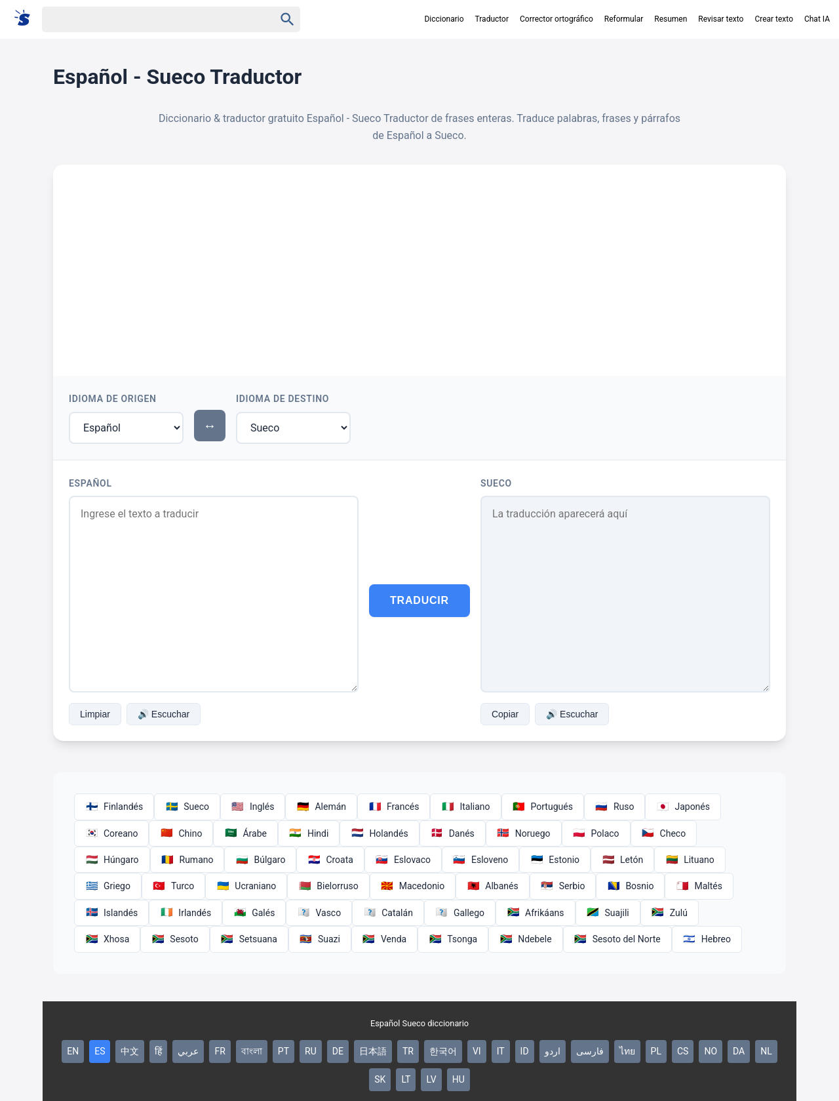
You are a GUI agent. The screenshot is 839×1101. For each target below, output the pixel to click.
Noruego (524, 833)
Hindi (308, 833)
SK (379, 1079)
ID (524, 1051)
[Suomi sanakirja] (26, 19)
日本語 (373, 1051)
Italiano (465, 806)
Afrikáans (535, 913)
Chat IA (817, 19)
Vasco (319, 913)
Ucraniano (246, 886)
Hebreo (707, 939)
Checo (664, 833)
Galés (254, 913)
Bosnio (630, 886)
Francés (393, 806)
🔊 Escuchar (163, 714)
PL (656, 1051)
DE (337, 1051)
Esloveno (480, 859)
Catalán (388, 913)
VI (477, 1051)
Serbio (563, 886)
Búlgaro (260, 859)
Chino (181, 833)
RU (311, 1051)
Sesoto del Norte (617, 939)
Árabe (245, 833)
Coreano (111, 833)
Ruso (614, 806)
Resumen (670, 19)
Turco (173, 886)
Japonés (683, 806)
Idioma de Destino (282, 398)
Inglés (252, 806)
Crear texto (773, 19)
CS (682, 1051)
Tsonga (453, 939)
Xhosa (107, 939)
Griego (107, 886)
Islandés (111, 913)
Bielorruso (328, 886)
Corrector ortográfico (556, 19)
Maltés (699, 886)
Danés (453, 833)
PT (283, 1051)
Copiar (505, 714)
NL (766, 1051)
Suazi (320, 939)
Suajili (608, 913)
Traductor (492, 19)
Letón (622, 859)
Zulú (670, 913)
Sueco (496, 483)
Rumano (187, 859)
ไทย (627, 1051)
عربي (188, 1051)
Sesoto (174, 939)
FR (219, 1051)
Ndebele (525, 939)
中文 (130, 1051)
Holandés (379, 833)
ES (99, 1051)
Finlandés (114, 806)
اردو (552, 1051)
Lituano (689, 859)
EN (73, 1051)
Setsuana (249, 939)
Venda (384, 939)
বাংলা (251, 1051)
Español (90, 483)
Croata (330, 859)
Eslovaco (403, 859)
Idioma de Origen (113, 398)
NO (710, 1051)
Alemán (321, 806)
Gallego (459, 913)
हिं (158, 1051)
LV (431, 1079)
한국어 (443, 1051)
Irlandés (185, 913)
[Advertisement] (419, 263)
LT (405, 1079)
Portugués (543, 806)
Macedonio (413, 886)
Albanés (492, 886)
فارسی (590, 1051)
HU (458, 1079)
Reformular (624, 19)
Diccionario (443, 19)
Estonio (554, 859)
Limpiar (95, 714)
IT (501, 1051)
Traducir (419, 600)
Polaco (596, 833)
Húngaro (112, 859)
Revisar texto (720, 19)
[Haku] (147, 19)
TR (408, 1051)
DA (739, 1051)
